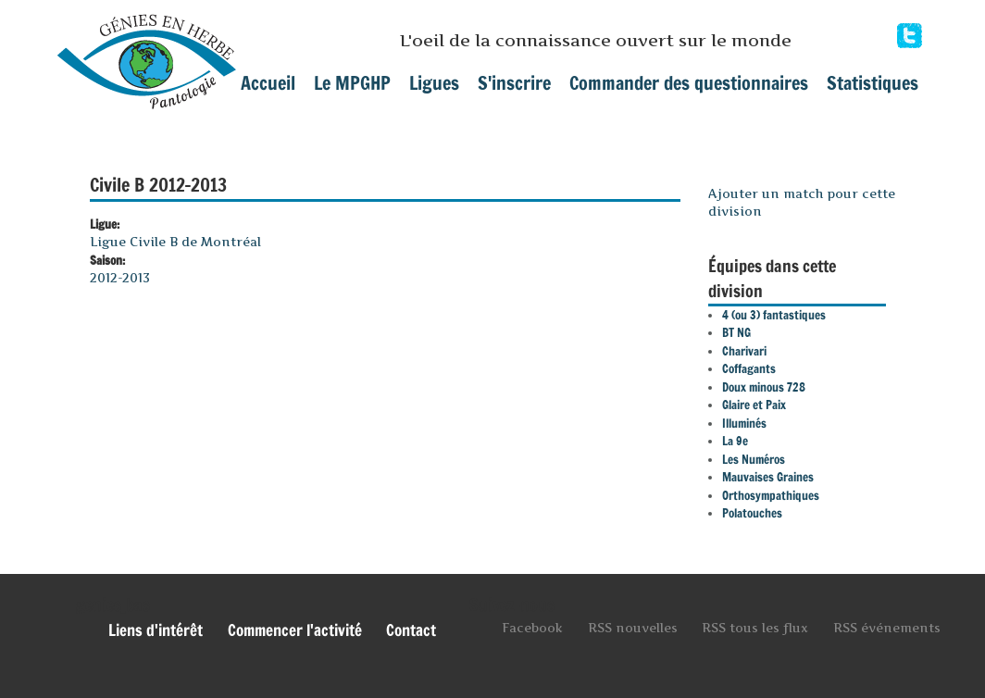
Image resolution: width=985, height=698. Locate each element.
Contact (411, 630)
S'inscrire (514, 82)
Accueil (268, 82)
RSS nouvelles (633, 627)
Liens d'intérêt (155, 630)
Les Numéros (753, 459)
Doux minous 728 (763, 387)
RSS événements (887, 627)
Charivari (744, 351)
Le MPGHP (352, 82)
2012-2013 (120, 277)
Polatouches (752, 513)
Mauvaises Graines (768, 476)
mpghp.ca (146, 54)
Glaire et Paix (754, 404)
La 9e (735, 440)
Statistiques (872, 82)
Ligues (434, 82)
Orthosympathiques (770, 495)
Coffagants (749, 368)
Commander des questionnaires (688, 82)
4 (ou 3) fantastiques (774, 314)
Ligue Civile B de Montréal (175, 241)
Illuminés (744, 423)
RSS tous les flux (755, 627)
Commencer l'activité (295, 630)
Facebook (909, 35)
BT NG (736, 332)
